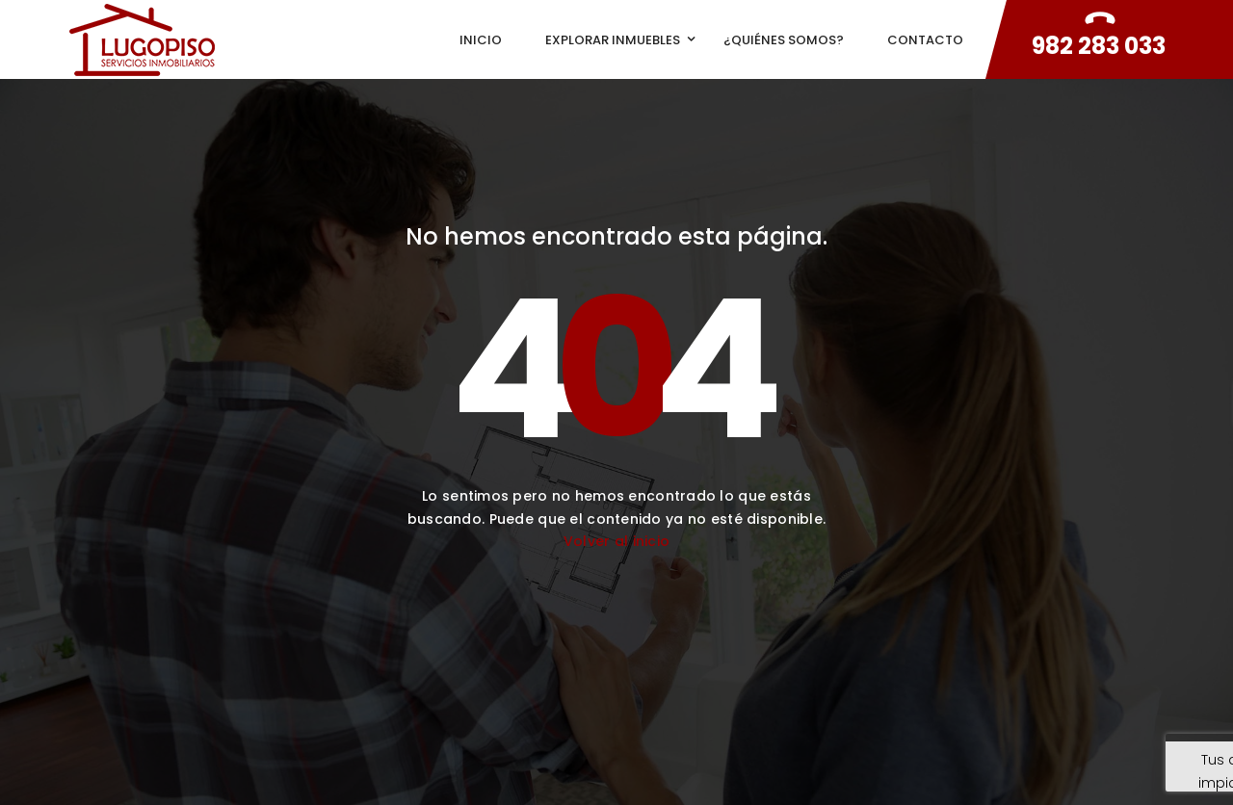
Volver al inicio (616, 541)
